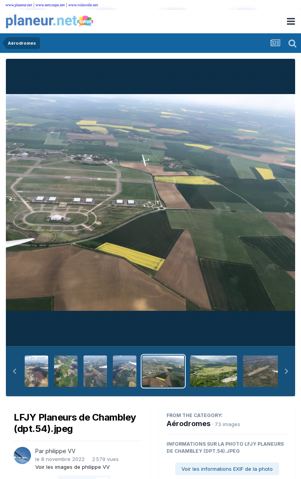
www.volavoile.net (83, 5)
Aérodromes (188, 423)
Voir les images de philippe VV (72, 467)
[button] (14, 371)
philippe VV (60, 451)
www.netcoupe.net (50, 5)
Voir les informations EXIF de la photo (227, 469)
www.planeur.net (18, 5)
